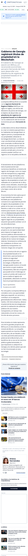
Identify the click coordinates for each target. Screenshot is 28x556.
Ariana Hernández (9, 80)
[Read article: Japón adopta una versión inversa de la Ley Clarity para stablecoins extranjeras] (4, 431)
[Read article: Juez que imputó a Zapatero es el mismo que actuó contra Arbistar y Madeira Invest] (4, 532)
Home (2, 48)
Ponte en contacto (14, 368)
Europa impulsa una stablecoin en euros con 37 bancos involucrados (13, 399)
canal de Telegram (20, 14)
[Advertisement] (14, 509)
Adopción (14, 48)
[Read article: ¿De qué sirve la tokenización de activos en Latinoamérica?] (4, 425)
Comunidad (8, 48)
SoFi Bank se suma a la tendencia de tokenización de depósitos (17, 417)
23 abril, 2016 (20, 80)
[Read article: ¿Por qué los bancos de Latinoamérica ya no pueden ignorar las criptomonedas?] (4, 439)
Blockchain (5, 359)
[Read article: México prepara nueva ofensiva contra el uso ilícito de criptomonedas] (4, 548)
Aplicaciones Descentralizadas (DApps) (12, 356)
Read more (6, 413)
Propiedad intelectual (15, 359)
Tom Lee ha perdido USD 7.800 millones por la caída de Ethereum (16, 540)
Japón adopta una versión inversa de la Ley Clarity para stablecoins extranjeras (17, 431)
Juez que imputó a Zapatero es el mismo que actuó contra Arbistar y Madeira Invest (17, 532)
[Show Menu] (2, 2)
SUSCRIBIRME (14, 488)
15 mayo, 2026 (11, 442)
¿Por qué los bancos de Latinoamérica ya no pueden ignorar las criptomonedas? (16, 439)
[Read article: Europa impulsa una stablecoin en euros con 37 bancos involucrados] (14, 386)
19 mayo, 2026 (11, 427)
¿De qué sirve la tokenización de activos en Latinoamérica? (17, 424)
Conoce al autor (20, 472)
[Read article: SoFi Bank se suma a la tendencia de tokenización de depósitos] (4, 418)
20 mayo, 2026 (14, 404)
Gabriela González (6, 404)
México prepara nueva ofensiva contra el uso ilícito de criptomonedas (16, 548)
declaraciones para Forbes (15, 213)
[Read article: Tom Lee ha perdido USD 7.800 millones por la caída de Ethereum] (4, 540)
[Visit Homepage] (13, 2)
